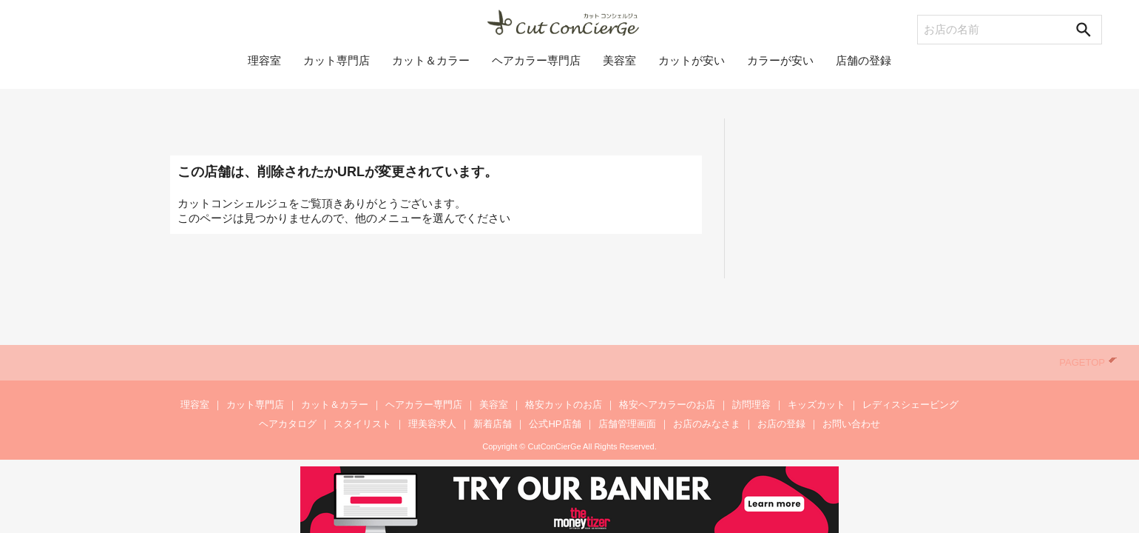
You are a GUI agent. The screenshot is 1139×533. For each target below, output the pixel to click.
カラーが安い (780, 68)
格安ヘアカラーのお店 (667, 404)
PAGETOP (1088, 362)
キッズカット (816, 404)
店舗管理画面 (627, 423)
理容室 (264, 68)
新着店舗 (492, 423)
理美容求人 (432, 423)
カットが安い (691, 68)
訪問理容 (751, 404)
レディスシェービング (910, 404)
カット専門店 (336, 68)
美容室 (619, 68)
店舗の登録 (863, 68)
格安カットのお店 (563, 404)
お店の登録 (781, 423)
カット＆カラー (431, 68)
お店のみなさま (706, 423)
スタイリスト (362, 423)
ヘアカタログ (288, 423)
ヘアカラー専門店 (536, 68)
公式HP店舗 (555, 423)
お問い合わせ (851, 423)
